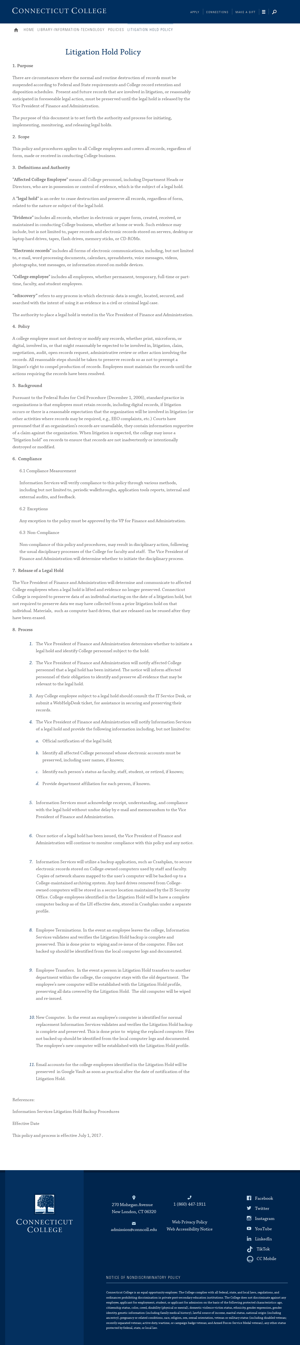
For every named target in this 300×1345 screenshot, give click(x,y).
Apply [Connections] (195, 12)
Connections (217, 12)
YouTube (263, 1229)
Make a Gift (246, 12)
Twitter (262, 1208)
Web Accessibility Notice (190, 1229)
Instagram (264, 1219)
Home (17, 30)
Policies (116, 30)
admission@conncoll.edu (134, 1230)
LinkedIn (263, 1239)
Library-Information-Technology (71, 30)
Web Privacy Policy (189, 1222)
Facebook (264, 1198)
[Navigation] (265, 12)
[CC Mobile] (261, 1259)
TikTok (263, 1249)
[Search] (278, 12)
